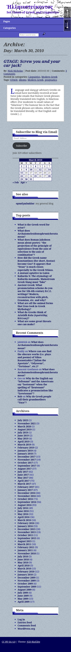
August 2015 (25, 541)
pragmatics (51, 79)
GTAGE (14, 79)
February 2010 (26, 571)
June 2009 (23, 595)
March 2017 (24, 483)
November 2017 (27, 459)
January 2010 (25, 574)
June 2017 (23, 474)
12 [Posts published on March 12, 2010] (40, 169)
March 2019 (24, 444)
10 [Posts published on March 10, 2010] (31, 169)
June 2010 (23, 559)
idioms (22, 79)
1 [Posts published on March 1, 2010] (21, 166)
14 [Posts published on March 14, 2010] (49, 169)
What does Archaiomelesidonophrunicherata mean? (38, 233)
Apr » (24, 182)
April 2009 (24, 601)
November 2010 (27, 553)
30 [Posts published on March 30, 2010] (26, 179)
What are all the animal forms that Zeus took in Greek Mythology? (35, 306)
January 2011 (25, 550)
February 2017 (26, 486)
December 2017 (27, 456)
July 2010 (23, 556)
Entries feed (25, 622)
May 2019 (23, 438)
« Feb (16, 182)
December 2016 (27, 493)
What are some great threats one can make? (34, 323)
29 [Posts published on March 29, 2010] (21, 179)
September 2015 (27, 538)
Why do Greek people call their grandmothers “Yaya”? (34, 399)
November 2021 (27, 423)
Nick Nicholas (15, 70)
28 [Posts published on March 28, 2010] (49, 176)
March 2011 (24, 544)
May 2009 (23, 598)
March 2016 (24, 520)
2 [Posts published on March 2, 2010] (26, 166)
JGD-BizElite (33, 641)
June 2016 (23, 511)
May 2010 (23, 562)
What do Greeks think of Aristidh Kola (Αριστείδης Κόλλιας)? (32, 315)
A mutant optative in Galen (33, 273)
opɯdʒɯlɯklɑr (25, 203)
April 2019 (24, 441)
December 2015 (27, 529)
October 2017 (25, 462)
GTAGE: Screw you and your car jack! (31, 63)
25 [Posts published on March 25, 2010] (35, 176)
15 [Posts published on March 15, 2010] (21, 172)
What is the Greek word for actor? (34, 226)
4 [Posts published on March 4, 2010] (35, 166)
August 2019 (25, 429)
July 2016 (23, 508)
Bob (20, 396)
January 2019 (25, 450)
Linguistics (34, 76)
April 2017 (24, 480)
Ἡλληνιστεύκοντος (30, 6)
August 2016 (25, 505)
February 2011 (26, 547)
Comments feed (27, 625)
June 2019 (23, 435)
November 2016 (27, 496)
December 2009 (27, 577)
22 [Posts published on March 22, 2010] (21, 176)
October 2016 (25, 499)
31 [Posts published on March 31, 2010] (31, 179)
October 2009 (25, 583)
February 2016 (26, 523)
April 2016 (24, 517)
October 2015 (25, 535)
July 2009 (23, 592)
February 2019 (26, 447)
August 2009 (25, 589)
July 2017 (23, 471)
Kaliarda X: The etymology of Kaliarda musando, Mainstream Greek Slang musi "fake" (36, 279)
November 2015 (27, 532)
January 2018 (25, 453)
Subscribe (21, 145)
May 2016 (23, 514)
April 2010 (24, 565)
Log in (21, 619)
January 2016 (25, 526)
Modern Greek (49, 76)
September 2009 (27, 586)
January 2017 (25, 490)
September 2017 (27, 465)
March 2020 (24, 426)
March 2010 (24, 568)
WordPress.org (26, 628)
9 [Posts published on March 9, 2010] (26, 169)
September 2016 (27, 502)
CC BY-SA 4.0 (9, 641)
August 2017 (25, 468)
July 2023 (23, 420)
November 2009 (27, 580)
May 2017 (23, 477)
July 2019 (23, 432)
